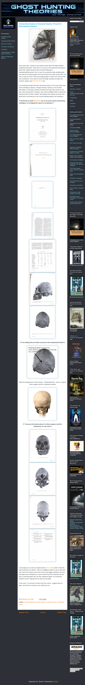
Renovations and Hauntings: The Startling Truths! (76, 198)
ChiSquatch (73, 127)
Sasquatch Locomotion (76, 185)
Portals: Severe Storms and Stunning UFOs (76, 202)
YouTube (72, 106)
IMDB (71, 100)
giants (43, 602)
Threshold (4, 49)
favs (39, 602)
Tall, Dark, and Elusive (7, 46)
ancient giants (29, 602)
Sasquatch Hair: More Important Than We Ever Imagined (77, 164)
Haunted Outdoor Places (77, 528)
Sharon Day (74, 36)
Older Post (61, 612)
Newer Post (24, 612)
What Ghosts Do (74, 525)
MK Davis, (37, 101)
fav (36, 602)
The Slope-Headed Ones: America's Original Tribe (77, 170)
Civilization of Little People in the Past (75, 193)
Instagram (72, 103)
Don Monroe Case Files (76, 123)
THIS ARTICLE (37, 81)
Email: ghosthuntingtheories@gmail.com (77, 93)
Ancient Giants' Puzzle (76, 526)
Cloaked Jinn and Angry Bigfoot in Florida (76, 152)
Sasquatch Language (76, 178)
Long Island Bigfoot (75, 119)
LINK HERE (49, 568)
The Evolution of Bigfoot (76, 160)
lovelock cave (51, 602)
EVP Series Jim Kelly (76, 143)
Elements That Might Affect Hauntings (75, 148)
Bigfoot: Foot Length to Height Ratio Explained (76, 156)
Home (42, 612)
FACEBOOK (73, 97)
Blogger (55, 681)
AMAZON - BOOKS (75, 89)
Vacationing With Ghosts (8, 41)
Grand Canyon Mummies (74, 131)
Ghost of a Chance (6, 43)
